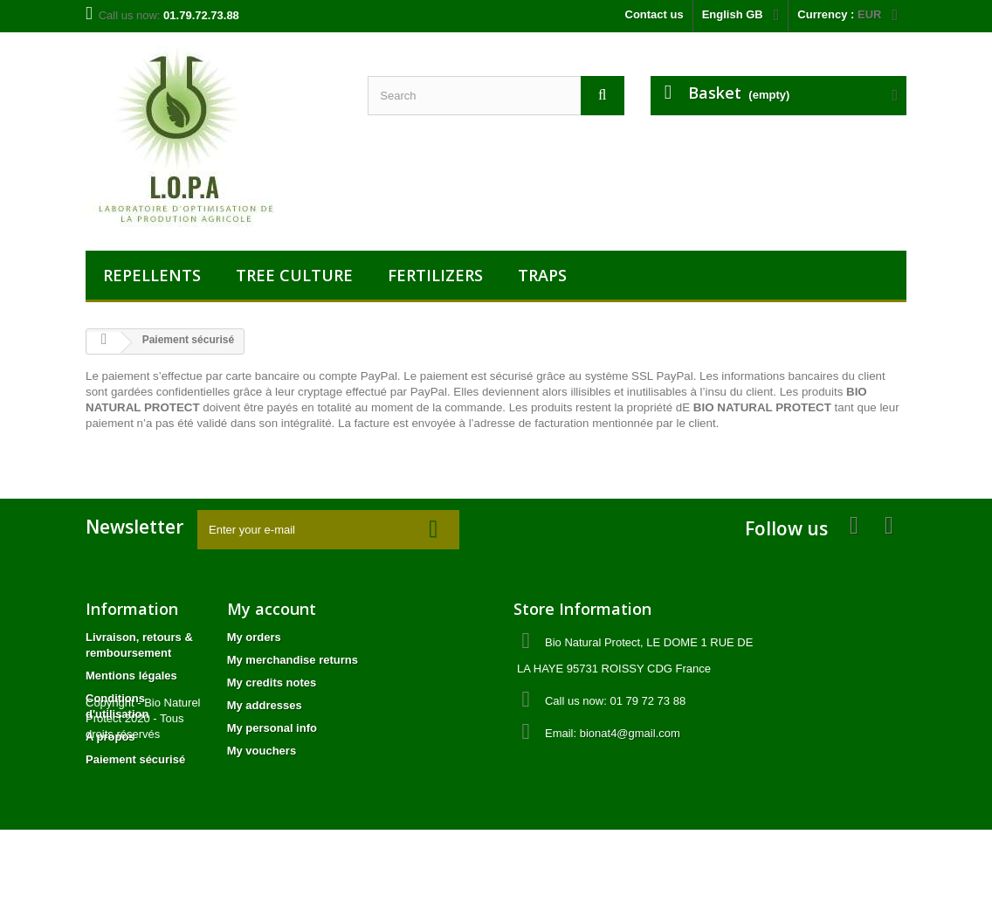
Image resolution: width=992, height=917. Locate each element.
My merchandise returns (292, 659)
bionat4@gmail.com (630, 733)
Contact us (654, 14)
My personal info (272, 727)
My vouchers (261, 750)
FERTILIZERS (435, 275)
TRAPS (542, 275)
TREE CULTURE (294, 275)
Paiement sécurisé (135, 759)
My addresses (264, 705)
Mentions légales (131, 675)
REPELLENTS (152, 275)
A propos (110, 736)
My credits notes (272, 682)
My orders (254, 637)
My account (271, 608)
